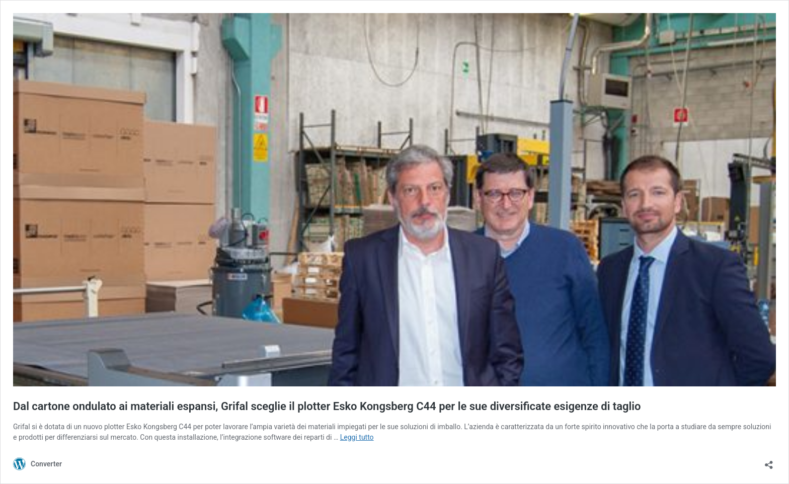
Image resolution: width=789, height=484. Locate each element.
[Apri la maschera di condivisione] (769, 461)
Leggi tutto (357, 437)
